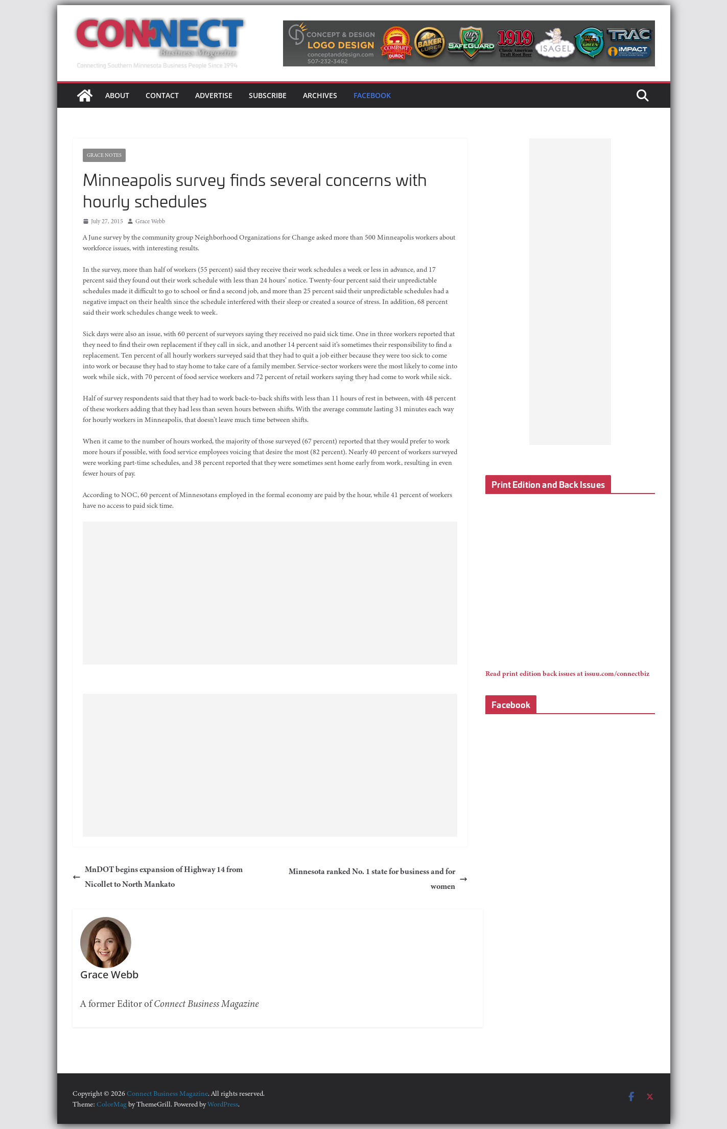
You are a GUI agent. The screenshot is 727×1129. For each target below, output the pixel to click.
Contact (162, 95)
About (117, 95)
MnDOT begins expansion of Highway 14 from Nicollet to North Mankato (158, 877)
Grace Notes (104, 155)
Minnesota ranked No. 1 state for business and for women (378, 879)
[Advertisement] (270, 593)
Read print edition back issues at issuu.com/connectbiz (567, 673)
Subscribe (268, 95)
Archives (320, 95)
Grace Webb (150, 221)
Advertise (213, 95)
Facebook (372, 95)
